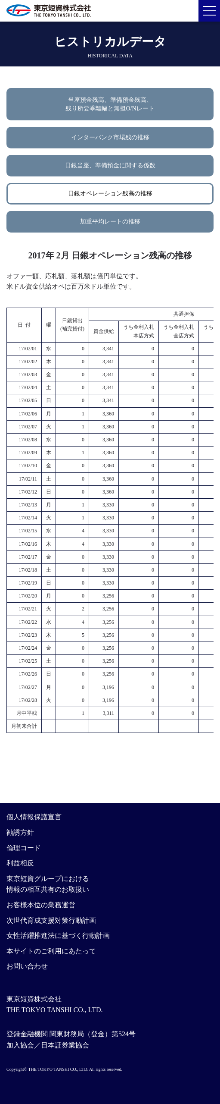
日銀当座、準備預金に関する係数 (110, 165)
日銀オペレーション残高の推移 (110, 193)
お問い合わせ (27, 966)
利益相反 (20, 863)
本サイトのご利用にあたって (51, 951)
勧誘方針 (20, 832)
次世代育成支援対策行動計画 (51, 920)
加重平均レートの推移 (110, 221)
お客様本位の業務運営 (40, 905)
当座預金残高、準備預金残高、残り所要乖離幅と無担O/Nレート (109, 104)
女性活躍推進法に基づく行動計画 (58, 935)
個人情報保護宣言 (34, 817)
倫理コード (23, 848)
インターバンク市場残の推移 (110, 137)
